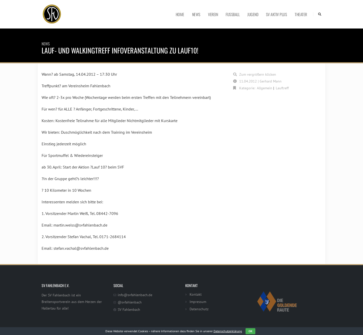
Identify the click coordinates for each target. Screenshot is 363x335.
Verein (213, 14)
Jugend (252, 14)
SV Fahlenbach (129, 309)
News (196, 14)
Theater (301, 14)
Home (180, 14)
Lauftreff (282, 88)
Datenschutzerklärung (228, 331)
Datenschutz (199, 308)
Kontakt (196, 294)
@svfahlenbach (130, 302)
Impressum (198, 301)
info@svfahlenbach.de (135, 294)
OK (250, 331)
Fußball (232, 14)
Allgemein (264, 88)
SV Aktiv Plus (276, 14)
